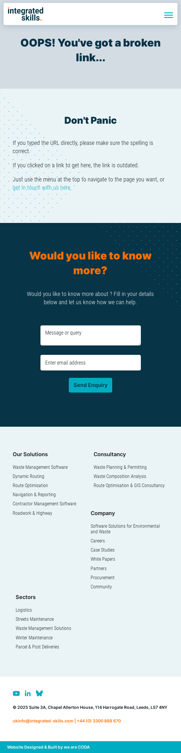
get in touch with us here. (42, 187)
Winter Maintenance (34, 638)
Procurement (103, 577)
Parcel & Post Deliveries (37, 647)
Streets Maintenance (35, 619)
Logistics (24, 610)
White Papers (103, 559)
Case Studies (103, 550)
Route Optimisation (30, 485)
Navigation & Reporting (34, 494)
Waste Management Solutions (43, 628)
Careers (98, 541)
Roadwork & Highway (32, 513)
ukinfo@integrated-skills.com (43, 720)
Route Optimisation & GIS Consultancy (129, 485)
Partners (99, 568)
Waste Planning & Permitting (120, 467)
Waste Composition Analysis (120, 476)
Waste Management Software (40, 467)
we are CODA (77, 746)
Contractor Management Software (44, 504)
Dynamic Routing (28, 476)
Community (101, 587)
